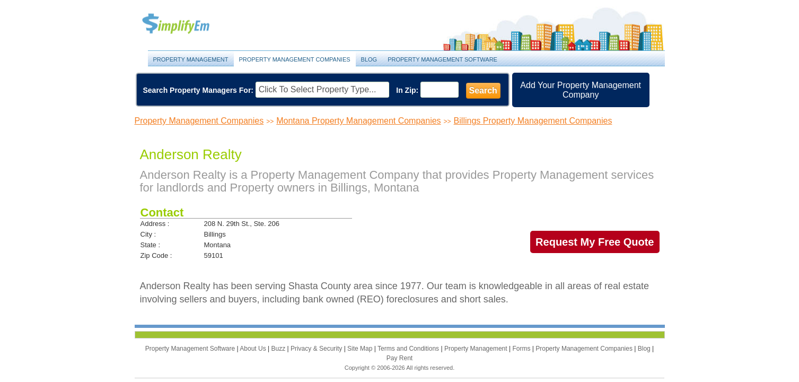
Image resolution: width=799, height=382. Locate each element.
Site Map (360, 348)
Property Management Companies (294, 59)
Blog (369, 59)
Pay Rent (399, 358)
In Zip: (407, 90)
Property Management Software (442, 59)
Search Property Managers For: (198, 90)
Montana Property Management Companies (358, 120)
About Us (254, 348)
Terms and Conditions (409, 348)
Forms (522, 348)
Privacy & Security (317, 348)
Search (483, 90)
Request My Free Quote (594, 242)
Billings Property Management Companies (533, 120)
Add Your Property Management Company (580, 90)
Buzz (279, 348)
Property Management (188, 24)
